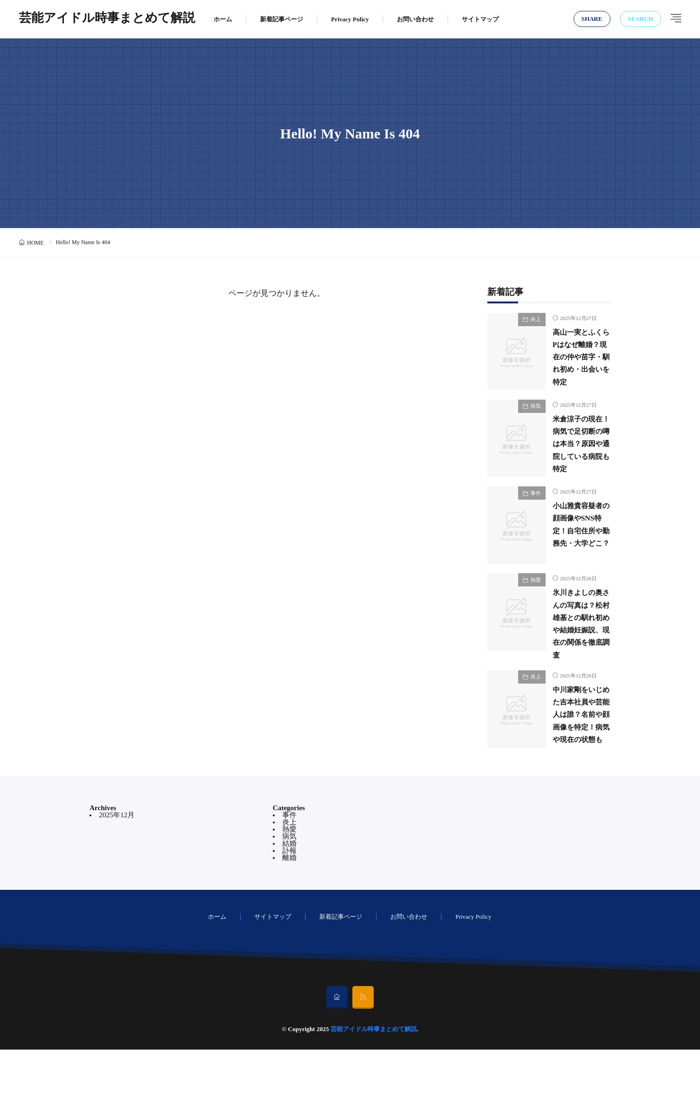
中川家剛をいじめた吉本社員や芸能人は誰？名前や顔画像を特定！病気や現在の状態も (578, 769)
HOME (35, 242)
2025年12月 (117, 880)
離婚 (289, 923)
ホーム (223, 19)
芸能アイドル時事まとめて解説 (107, 19)
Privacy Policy (350, 19)
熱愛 (535, 610)
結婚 (289, 909)
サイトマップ (480, 19)
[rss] (363, 1062)
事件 (535, 513)
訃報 (289, 916)
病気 (535, 416)
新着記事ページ (281, 19)
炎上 (535, 319)
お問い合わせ (415, 19)
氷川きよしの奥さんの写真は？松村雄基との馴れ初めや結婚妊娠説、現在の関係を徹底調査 (578, 660)
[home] (337, 1062)
